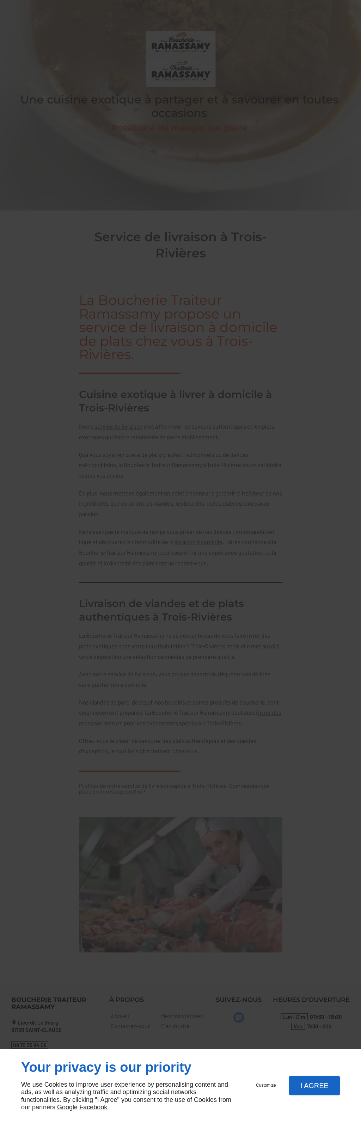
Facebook (93, 1107)
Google (67, 1107)
